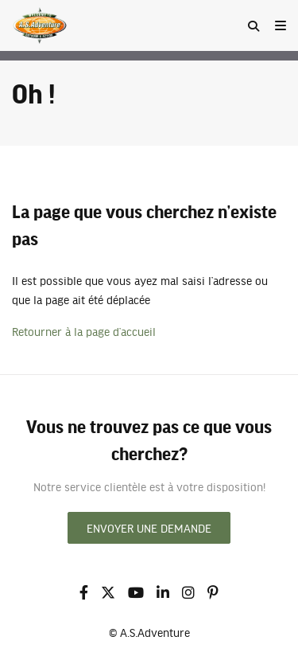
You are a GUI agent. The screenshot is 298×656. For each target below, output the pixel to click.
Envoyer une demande (149, 527)
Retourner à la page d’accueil (84, 331)
